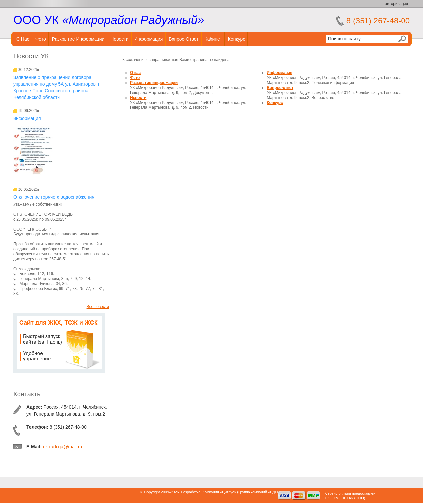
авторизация (396, 4)
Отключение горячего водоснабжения (53, 197)
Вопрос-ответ (183, 39)
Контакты (27, 394)
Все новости (98, 306)
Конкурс (236, 39)
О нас (22, 39)
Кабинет (213, 39)
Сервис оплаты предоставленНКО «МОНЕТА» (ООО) (350, 495)
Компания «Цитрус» (219, 492)
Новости (119, 39)
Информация (149, 39)
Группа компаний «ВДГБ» (259, 492)
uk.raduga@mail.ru (62, 446)
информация (27, 118)
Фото (40, 39)
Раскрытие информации (78, 39)
